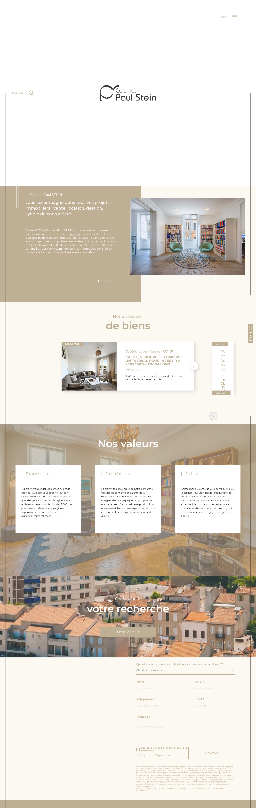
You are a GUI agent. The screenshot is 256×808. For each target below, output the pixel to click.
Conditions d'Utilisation (205, 761)
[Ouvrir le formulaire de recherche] (22, 93)
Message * (144, 689)
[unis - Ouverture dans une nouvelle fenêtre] (215, 800)
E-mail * (198, 671)
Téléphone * (145, 671)
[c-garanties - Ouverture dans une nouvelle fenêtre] (186, 800)
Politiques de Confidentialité (179, 761)
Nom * (141, 654)
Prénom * (199, 654)
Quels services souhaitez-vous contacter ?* (180, 637)
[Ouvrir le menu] (228, 17)
